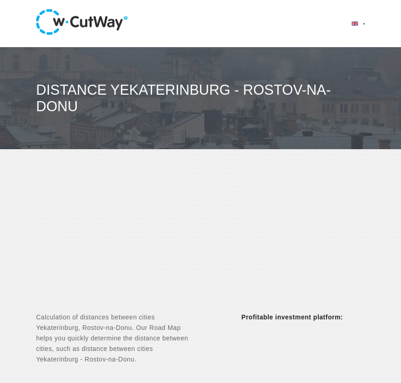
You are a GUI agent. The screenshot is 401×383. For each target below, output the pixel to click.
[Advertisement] (200, 239)
